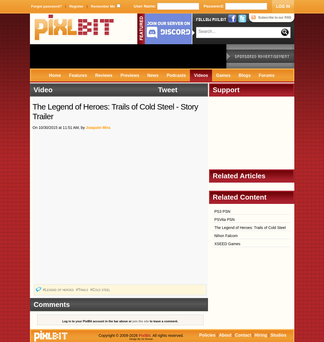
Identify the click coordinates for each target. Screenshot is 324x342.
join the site (140, 321)
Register (76, 6)
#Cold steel (100, 290)
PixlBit (74, 28)
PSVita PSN (224, 219)
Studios (279, 335)
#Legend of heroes (59, 290)
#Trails (82, 290)
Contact (243, 335)
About (225, 335)
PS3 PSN (222, 211)
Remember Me (103, 6)
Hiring (261, 335)
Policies (207, 335)
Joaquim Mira (98, 127)
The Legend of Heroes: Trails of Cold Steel (250, 227)
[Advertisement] (128, 56)
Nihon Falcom (226, 236)
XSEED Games (227, 244)
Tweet (168, 90)
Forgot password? (46, 6)
